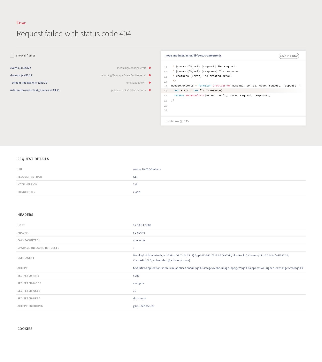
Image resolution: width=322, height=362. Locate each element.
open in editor (289, 56)
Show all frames (26, 55)
